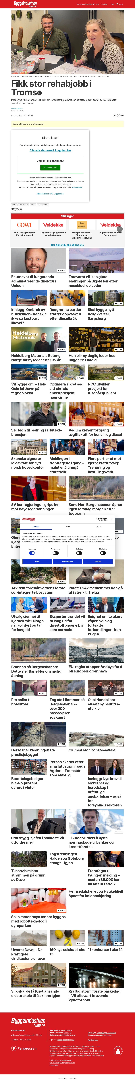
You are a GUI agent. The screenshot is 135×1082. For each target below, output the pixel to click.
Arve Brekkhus (66, 1030)
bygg (33, 205)
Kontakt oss (77, 187)
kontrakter (23, 205)
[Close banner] (112, 519)
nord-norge (43, 205)
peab (14, 205)
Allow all (98, 561)
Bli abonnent (50, 167)
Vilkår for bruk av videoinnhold (61, 1060)
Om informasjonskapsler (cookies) (62, 1063)
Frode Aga (67, 1033)
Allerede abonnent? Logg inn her (50, 150)
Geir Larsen (108, 1035)
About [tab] (99, 526)
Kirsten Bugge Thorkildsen (106, 1033)
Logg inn (104, 4)
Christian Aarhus (69, 1035)
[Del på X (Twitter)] (118, 115)
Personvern (54, 1065)
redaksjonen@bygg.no (65, 1040)
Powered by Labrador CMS (67, 1079)
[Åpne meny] (120, 4)
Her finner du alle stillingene (67, 245)
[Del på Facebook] (115, 115)
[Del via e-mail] (122, 115)
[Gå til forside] (25, 4)
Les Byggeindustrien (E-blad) (88, 4)
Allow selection (67, 561)
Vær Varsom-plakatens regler (83, 1046)
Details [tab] (67, 526)
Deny (37, 561)
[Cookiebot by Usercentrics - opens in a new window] (98, 519)
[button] (120, 229)
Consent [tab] (36, 526)
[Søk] (112, 4)
